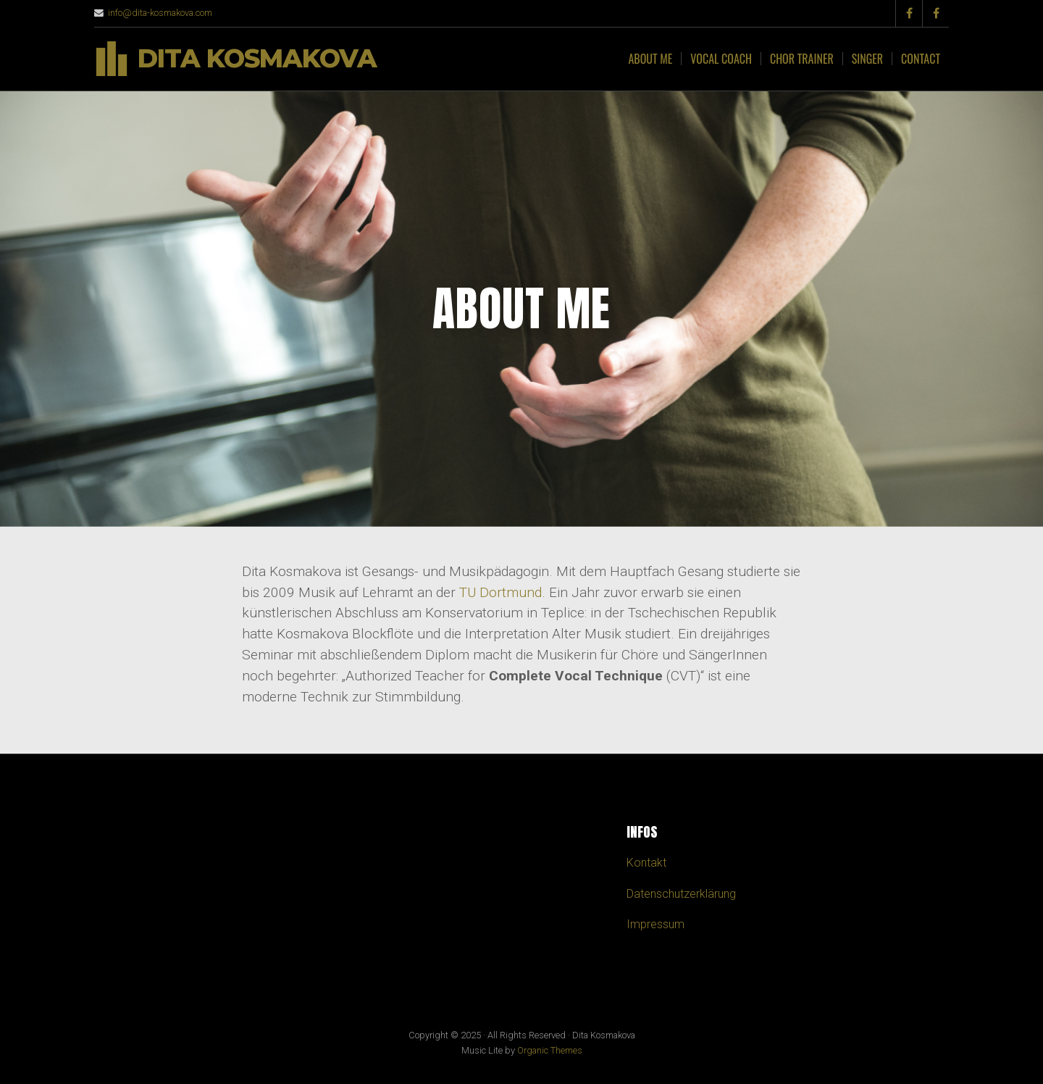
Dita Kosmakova (257, 59)
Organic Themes (549, 1050)
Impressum (655, 924)
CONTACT (920, 58)
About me (650, 58)
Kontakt (646, 863)
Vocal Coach (721, 58)
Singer (867, 58)
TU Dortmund (500, 592)
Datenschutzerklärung (681, 894)
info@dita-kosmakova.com (160, 12)
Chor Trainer (802, 58)
